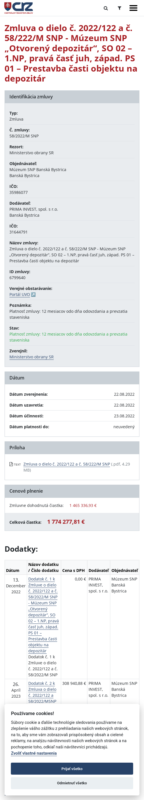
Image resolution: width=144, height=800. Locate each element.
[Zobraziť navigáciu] (133, 8)
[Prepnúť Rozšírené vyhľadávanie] (119, 8)
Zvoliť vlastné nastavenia (34, 753)
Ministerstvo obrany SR (31, 357)
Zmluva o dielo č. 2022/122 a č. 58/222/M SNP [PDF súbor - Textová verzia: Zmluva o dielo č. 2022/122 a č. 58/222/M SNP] (66, 464)
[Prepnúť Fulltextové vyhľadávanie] (106, 8)
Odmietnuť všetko (72, 783)
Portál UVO (19, 294)
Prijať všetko (72, 769)
